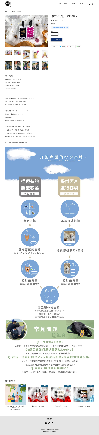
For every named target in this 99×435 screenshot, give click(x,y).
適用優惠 (53, 24)
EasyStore (57, 429)
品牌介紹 (81, 3)
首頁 (60, 3)
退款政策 (54, 431)
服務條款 (45, 431)
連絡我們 (74, 3)
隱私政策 (49, 431)
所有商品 (66, 3)
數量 (52, 31)
